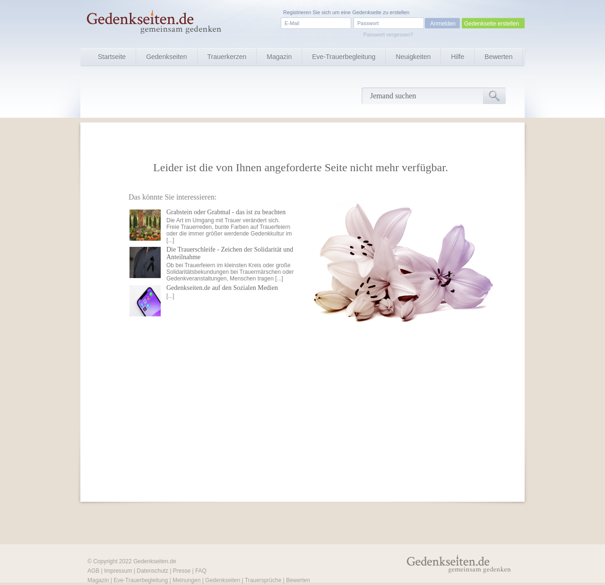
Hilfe (457, 57)
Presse (181, 571)
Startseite (112, 57)
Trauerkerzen (227, 57)
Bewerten (498, 57)
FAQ (201, 571)
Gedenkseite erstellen (491, 23)
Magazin (279, 57)
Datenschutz (152, 571)
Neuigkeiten (413, 57)
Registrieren (297, 12)
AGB (93, 571)
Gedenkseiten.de (154, 561)
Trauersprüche (263, 580)
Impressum (118, 571)
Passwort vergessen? (388, 34)
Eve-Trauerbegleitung (343, 57)
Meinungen (186, 580)
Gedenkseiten (166, 57)
